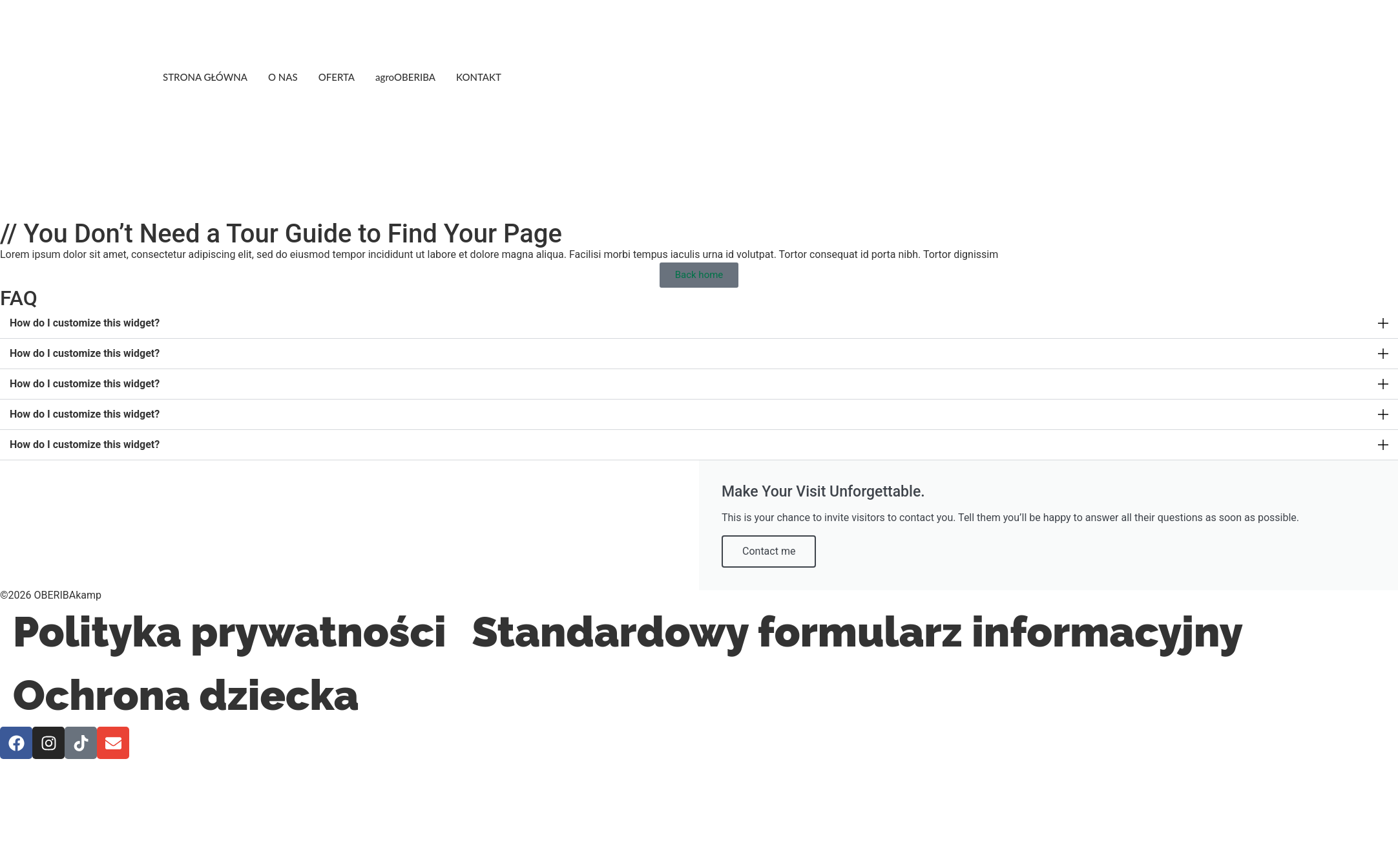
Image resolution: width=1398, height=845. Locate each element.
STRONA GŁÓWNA (205, 77)
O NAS (283, 77)
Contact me (768, 551)
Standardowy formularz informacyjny (857, 631)
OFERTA (336, 77)
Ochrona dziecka (186, 695)
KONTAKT (478, 77)
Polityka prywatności (229, 631)
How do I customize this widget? (85, 323)
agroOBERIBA (405, 77)
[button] (699, 323)
